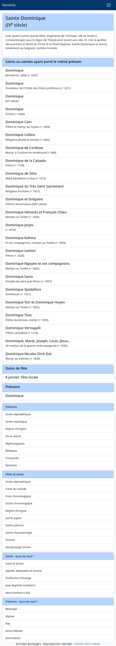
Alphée (9, 616)
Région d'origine (15, 429)
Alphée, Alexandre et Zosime (23, 571)
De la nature (13, 436)
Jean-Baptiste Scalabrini (20, 585)
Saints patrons (14, 525)
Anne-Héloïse (14, 631)
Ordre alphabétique (18, 414)
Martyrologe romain (18, 547)
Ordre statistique (16, 421)
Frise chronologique (18, 496)
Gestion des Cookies (87, 644)
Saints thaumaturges (18, 532)
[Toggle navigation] (109, 5)
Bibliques (11, 450)
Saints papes (13, 518)
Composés (12, 458)
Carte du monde (15, 489)
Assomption (13, 638)
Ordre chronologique (18, 503)
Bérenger (11, 609)
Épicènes (11, 465)
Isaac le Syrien (14, 563)
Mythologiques (15, 443)
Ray (7, 623)
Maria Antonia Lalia (17, 592)
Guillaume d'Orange (18, 578)
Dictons (10, 540)
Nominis (9, 5)
